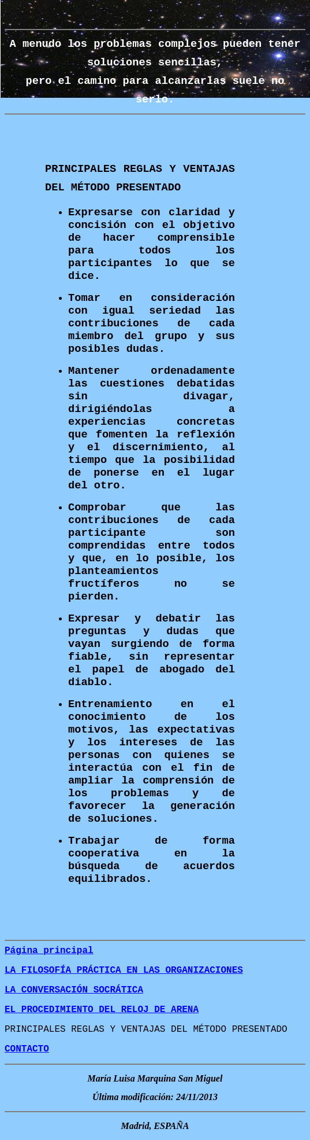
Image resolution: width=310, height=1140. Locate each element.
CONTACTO (27, 1049)
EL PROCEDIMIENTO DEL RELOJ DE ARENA (102, 1010)
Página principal (49, 951)
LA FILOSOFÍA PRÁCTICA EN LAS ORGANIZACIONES (124, 970)
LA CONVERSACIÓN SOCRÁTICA (74, 990)
